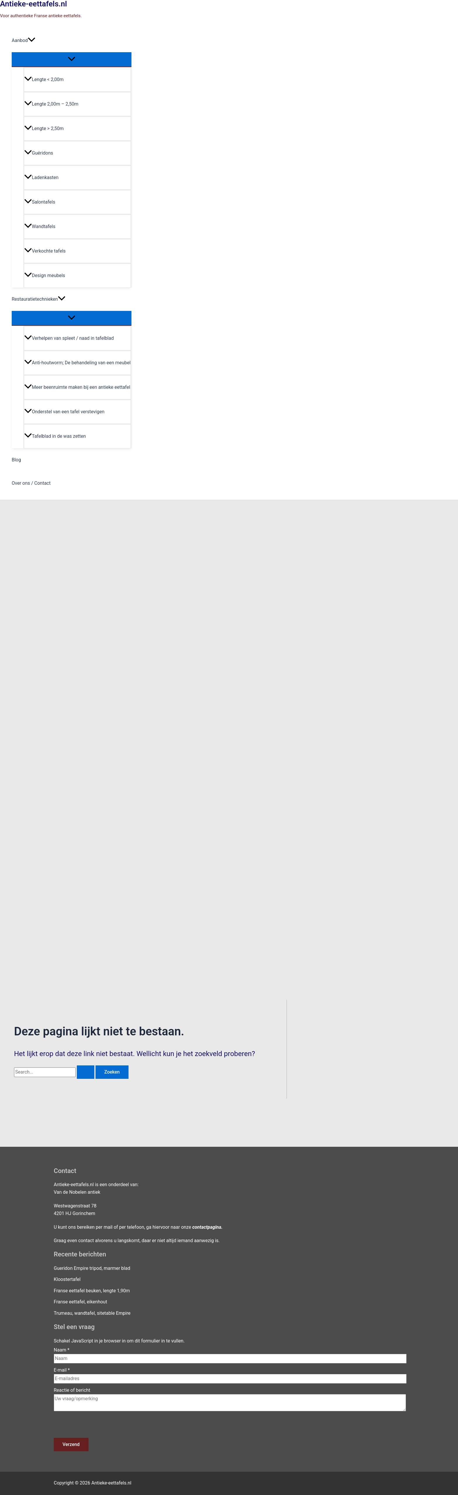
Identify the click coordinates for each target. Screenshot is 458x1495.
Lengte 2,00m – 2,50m (51, 104)
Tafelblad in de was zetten (55, 436)
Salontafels (39, 202)
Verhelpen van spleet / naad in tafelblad (69, 338)
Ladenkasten (41, 177)
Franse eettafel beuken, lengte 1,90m (92, 1290)
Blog (16, 460)
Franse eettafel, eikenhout (80, 1302)
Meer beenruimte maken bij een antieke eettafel (77, 387)
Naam (62, 1350)
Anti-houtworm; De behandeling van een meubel (77, 362)
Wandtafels (39, 226)
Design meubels (44, 275)
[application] (31, 40)
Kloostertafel (67, 1279)
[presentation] (98, 1426)
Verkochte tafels (45, 251)
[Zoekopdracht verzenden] (85, 1072)
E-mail (62, 1370)
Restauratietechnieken (38, 299)
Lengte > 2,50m (44, 128)
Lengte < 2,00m (44, 79)
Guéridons (38, 153)
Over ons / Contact (31, 483)
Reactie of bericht (72, 1390)
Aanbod (23, 40)
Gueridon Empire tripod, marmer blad (92, 1268)
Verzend (71, 1444)
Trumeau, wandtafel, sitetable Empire (92, 1313)
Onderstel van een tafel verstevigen (64, 411)
